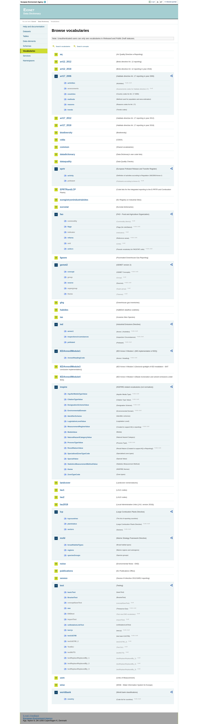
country (71, 699)
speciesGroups (74, 555)
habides (64, 310)
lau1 (62, 490)
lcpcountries (73, 519)
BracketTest (72, 597)
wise (62, 685)
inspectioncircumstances (78, 337)
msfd (62, 538)
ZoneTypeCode (74, 474)
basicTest (71, 592)
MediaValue (72, 432)
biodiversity (66, 132)
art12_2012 (65, 61)
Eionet (33, 21)
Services (27, 56)
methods (71, 99)
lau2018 (64, 504)
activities (71, 83)
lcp (61, 512)
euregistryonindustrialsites (74, 200)
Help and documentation (33, 26)
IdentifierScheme (75, 416)
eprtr (62, 169)
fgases (63, 257)
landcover (65, 483)
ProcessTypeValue (75, 442)
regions (71, 550)
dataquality (66, 161)
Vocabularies (29, 51)
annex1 (71, 331)
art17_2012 (65, 118)
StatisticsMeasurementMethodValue (82, 464)
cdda (62, 140)
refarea (70, 238)
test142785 (72, 636)
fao (61, 214)
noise (63, 564)
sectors (71, 529)
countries (71, 94)
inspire (63, 387)
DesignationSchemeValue (78, 405)
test (62, 585)
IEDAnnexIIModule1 (70, 351)
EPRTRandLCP (68, 189)
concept (71, 272)
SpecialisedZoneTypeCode (79, 453)
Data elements (29, 41)
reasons (71, 104)
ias (61, 317)
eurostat (64, 207)
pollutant (71, 342)
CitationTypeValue (75, 399)
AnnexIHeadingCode (76, 358)
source (70, 283)
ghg (62, 302)
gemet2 (64, 265)
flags (70, 227)
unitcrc (70, 249)
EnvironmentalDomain (77, 411)
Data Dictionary (43, 21)
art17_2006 (65, 76)
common (64, 147)
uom (62, 678)
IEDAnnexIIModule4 (70, 377)
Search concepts (83, 46)
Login (153, 2)
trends (70, 110)
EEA (34, 2)
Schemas (27, 46)
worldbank (65, 692)
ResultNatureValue (75, 448)
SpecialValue (73, 459)
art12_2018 (65, 69)
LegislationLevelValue (77, 421)
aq (61, 54)
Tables (26, 36)
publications (66, 571)
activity (71, 176)
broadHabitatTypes (75, 545)
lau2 (62, 497)
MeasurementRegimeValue (79, 427)
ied (61, 324)
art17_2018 (65, 125)
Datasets (27, 31)
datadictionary (67, 154)
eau (69, 608)
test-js (70, 630)
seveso (63, 578)
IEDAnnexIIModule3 (70, 366)
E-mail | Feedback (31, 716)
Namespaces (29, 61)
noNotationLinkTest (76, 625)
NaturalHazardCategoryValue (80, 437)
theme (70, 469)
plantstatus (72, 524)
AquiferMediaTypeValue (77, 394)
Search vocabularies (63, 46)
